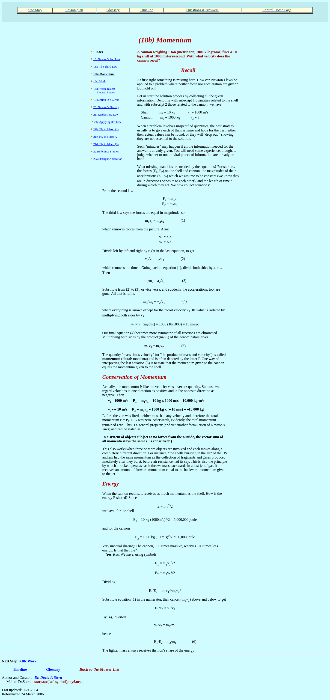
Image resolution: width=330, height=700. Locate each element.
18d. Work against (104, 88)
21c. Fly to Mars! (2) (106, 136)
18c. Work (99, 81)
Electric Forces (106, 92)
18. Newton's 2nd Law (106, 59)
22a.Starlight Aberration (107, 159)
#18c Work (27, 661)
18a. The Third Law (105, 66)
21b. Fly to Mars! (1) (106, 129)
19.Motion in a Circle (106, 99)
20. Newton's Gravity (106, 107)
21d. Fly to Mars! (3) (106, 144)
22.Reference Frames (106, 151)
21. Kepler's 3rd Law (106, 114)
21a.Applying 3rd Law (107, 122)
